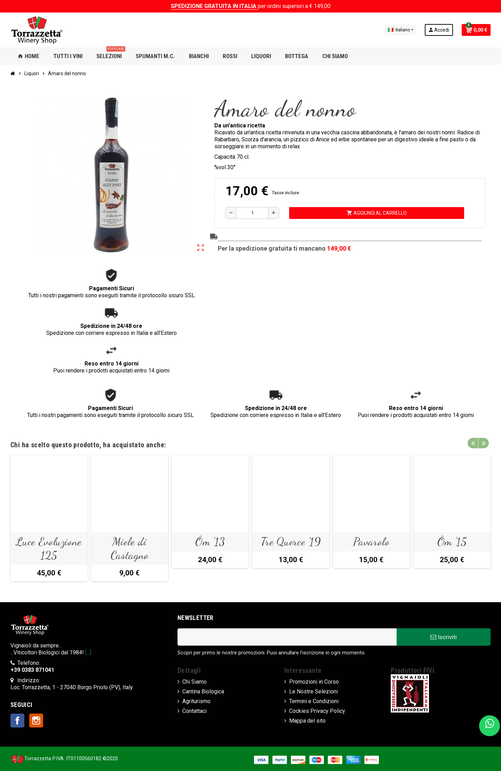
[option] (49, 518)
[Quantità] (252, 213)
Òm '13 (210, 541)
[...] (88, 652)
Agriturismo (196, 701)
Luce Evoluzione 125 (49, 548)
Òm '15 (452, 541)
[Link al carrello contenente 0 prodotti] (476, 30)
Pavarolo (371, 541)
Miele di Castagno (130, 548)
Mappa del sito (307, 720)
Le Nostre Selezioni (313, 691)
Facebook (17, 720)
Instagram (36, 720)
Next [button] (483, 443)
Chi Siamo (194, 681)
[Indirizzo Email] (287, 637)
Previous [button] (473, 443)
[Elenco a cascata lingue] (400, 30)
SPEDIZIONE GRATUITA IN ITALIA (214, 6)
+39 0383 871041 (32, 670)
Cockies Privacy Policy (317, 711)
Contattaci (194, 711)
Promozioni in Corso (314, 681)
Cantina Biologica (203, 691)
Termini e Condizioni (314, 701)
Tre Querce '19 (291, 541)
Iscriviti (443, 637)
